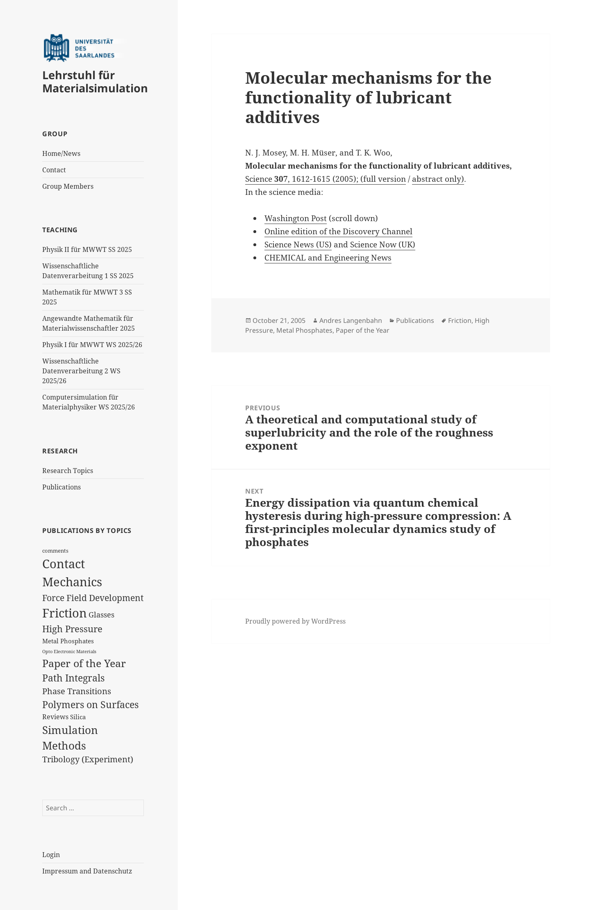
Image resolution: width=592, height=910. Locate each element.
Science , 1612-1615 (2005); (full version (325, 179)
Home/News (61, 153)
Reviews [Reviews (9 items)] (55, 716)
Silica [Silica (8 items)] (78, 717)
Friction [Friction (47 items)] (64, 613)
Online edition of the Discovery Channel (338, 231)
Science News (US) (298, 244)
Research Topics (67, 470)
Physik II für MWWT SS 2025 (87, 249)
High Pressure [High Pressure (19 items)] (72, 629)
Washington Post (295, 218)
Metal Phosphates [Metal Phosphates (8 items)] (68, 641)
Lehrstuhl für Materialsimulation (95, 81)
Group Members (67, 186)
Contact (54, 169)
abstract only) (438, 179)
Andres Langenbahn (350, 320)
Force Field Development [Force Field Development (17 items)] (92, 598)
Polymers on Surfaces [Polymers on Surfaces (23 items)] (90, 704)
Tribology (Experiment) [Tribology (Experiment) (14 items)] (87, 759)
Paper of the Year (362, 330)
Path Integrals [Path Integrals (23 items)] (73, 677)
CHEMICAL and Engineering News (328, 257)
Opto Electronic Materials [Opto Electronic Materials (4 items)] (69, 651)
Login (51, 854)
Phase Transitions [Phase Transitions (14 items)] (76, 691)
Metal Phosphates (304, 330)
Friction (459, 320)
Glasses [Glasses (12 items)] (101, 614)
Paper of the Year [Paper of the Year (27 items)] (84, 663)
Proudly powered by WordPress (295, 621)
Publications (61, 487)
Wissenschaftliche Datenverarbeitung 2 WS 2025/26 (81, 371)
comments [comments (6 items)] (55, 550)
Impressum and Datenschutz (87, 871)
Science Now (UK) (382, 244)
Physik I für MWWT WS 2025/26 (92, 344)
